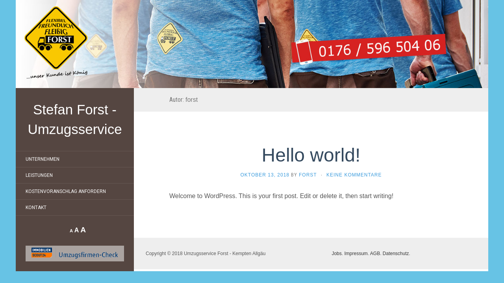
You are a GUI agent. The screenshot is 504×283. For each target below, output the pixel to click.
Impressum (355, 253)
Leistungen (39, 175)
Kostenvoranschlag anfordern (66, 191)
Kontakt (36, 207)
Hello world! (311, 155)
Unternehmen (42, 159)
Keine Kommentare (354, 175)
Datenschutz (396, 253)
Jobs (336, 253)
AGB (375, 253)
